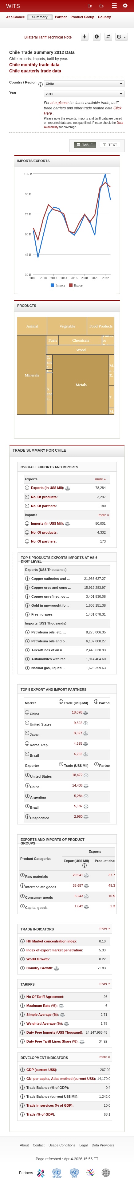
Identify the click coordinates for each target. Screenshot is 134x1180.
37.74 (112, 875)
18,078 (77, 712)
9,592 (78, 723)
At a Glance (15, 17)
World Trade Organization (91, 1172)
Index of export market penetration (54, 950)
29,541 (78, 875)
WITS (13, 6)
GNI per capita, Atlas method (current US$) (60, 1078)
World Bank (107, 1172)
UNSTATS (74, 1172)
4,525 (78, 743)
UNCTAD (58, 1172)
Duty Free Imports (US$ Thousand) (54, 1032)
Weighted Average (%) (44, 1023)
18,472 (77, 775)
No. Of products (44, 497)
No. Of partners (43, 506)
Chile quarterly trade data (35, 70)
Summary (40, 17)
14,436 (77, 785)
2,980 (78, 816)
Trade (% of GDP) (40, 1114)
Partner (61, 17)
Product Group (82, 17)
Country (104, 17)
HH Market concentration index (51, 941)
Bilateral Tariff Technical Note (48, 37)
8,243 (79, 896)
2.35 (113, 906)
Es (101, 6)
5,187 (78, 806)
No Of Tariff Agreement (44, 997)
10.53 (112, 896)
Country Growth (39, 968)
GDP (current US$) (41, 1070)
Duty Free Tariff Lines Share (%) (51, 1041)
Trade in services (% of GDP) (49, 1105)
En (90, 6)
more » (100, 479)
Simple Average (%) (42, 1014)
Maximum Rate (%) (41, 1005)
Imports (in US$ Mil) (47, 523)
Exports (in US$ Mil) (47, 488)
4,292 (78, 754)
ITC (42, 1172)
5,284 (78, 796)
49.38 (112, 885)
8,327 (78, 733)
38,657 (78, 885)
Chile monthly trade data (34, 64)
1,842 (79, 906)
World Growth (37, 959)
